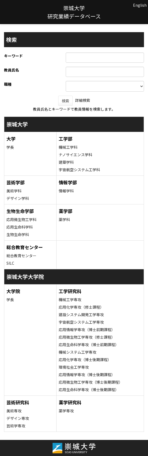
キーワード (13, 55)
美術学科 (13, 190)
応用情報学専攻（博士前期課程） (87, 329)
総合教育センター (21, 255)
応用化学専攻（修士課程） (81, 307)
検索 (65, 100)
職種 (8, 84)
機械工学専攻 (70, 299)
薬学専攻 (66, 410)
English (140, 5)
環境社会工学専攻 (74, 367)
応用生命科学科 (19, 227)
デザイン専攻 (17, 418)
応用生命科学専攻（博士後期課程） (89, 389)
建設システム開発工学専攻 (81, 314)
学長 (10, 147)
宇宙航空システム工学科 (79, 169)
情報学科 (66, 190)
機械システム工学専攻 (77, 352)
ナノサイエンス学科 (75, 154)
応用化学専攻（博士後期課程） (85, 359)
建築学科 (66, 162)
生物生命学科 (17, 234)
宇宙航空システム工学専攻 (81, 322)
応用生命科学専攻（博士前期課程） (89, 344)
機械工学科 (68, 147)
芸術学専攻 (15, 425)
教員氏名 (11, 70)
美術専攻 (13, 410)
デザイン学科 (17, 198)
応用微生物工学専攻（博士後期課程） (91, 382)
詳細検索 (82, 100)
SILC (10, 263)
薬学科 (64, 219)
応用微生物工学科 (21, 219)
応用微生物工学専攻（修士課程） (87, 337)
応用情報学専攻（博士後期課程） (87, 374)
